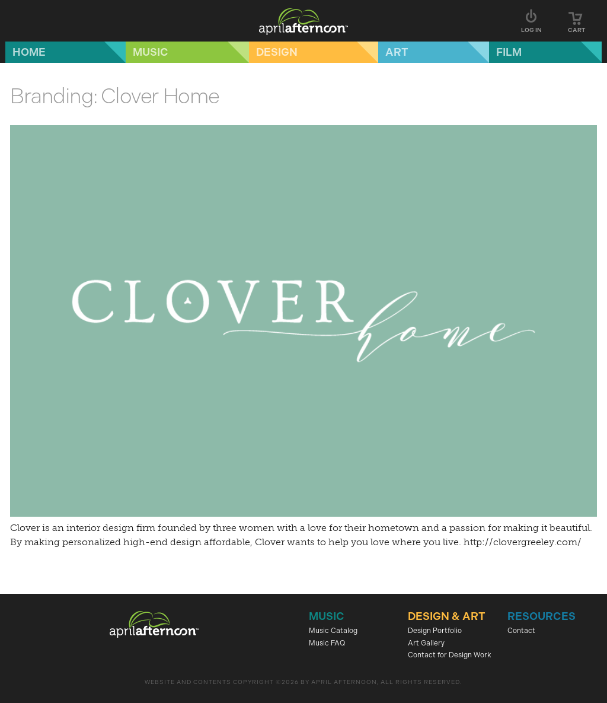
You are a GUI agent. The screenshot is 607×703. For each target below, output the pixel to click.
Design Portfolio (435, 630)
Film (509, 52)
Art (396, 52)
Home (29, 52)
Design (277, 52)
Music (150, 52)
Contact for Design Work (449, 655)
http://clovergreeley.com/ (523, 542)
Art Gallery (426, 643)
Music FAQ (327, 643)
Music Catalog (333, 630)
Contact (521, 630)
